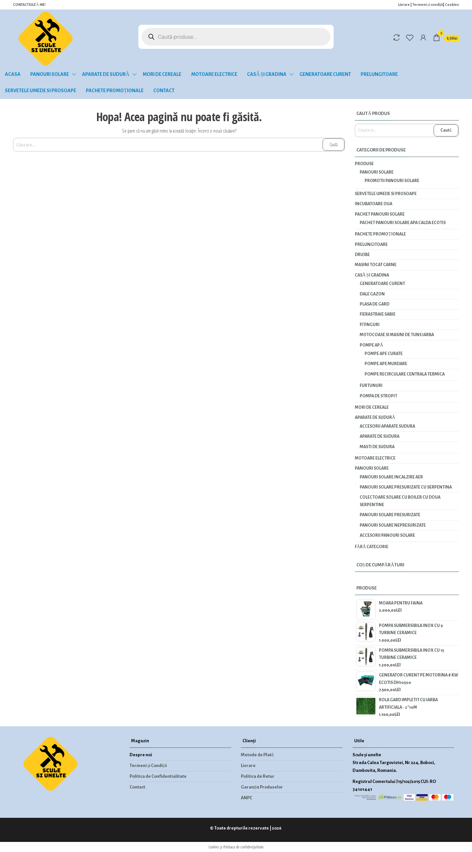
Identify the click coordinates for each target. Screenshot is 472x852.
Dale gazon (372, 294)
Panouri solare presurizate (390, 515)
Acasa (13, 74)
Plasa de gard (374, 304)
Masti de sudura (377, 447)
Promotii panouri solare (392, 180)
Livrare (404, 5)
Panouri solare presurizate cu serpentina (406, 487)
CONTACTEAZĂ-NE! (29, 5)
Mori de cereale (162, 74)
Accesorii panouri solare (387, 535)
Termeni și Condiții (148, 765)
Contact (163, 90)
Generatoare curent (325, 74)
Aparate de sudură (106, 74)
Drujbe (362, 254)
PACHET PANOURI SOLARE (380, 214)
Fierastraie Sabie (378, 314)
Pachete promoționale (115, 90)
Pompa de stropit (378, 396)
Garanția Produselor (262, 787)
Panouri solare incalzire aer (391, 477)
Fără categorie (371, 547)
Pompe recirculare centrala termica (405, 374)
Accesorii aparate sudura (387, 426)
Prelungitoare (379, 74)
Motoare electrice (214, 74)
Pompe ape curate (384, 353)
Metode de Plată (257, 754)
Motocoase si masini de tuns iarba (397, 335)
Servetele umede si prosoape (40, 90)
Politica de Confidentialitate (158, 776)
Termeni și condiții (427, 5)
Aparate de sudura (379, 436)
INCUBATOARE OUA (373, 204)
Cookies (452, 5)
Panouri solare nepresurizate (393, 525)
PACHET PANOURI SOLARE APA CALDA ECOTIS (403, 222)
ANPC (246, 797)
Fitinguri (370, 324)
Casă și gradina (266, 74)
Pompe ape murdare (386, 364)
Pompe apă (371, 345)
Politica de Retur (257, 776)
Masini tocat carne (375, 265)
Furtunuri (371, 385)
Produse (364, 164)
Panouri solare (49, 74)
